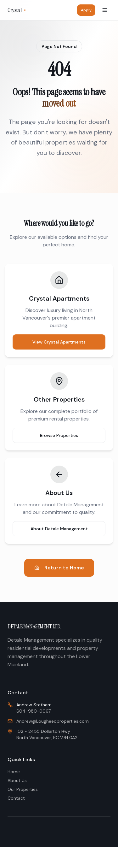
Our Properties (23, 789)
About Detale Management (59, 529)
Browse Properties (59, 435)
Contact (16, 798)
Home (14, 771)
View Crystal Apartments (59, 342)
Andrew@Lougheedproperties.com (52, 721)
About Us (17, 780)
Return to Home (59, 567)
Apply (86, 10)
